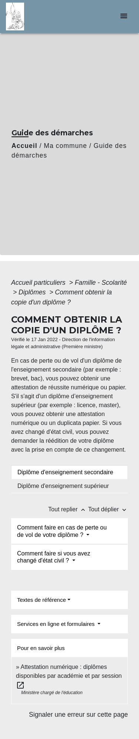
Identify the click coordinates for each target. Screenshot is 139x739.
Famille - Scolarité (101, 282)
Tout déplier (108, 509)
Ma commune (65, 145)
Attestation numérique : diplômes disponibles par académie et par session (69, 676)
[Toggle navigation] (124, 16)
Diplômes (33, 292)
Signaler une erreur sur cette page (78, 714)
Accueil (24, 145)
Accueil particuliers (39, 282)
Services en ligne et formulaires (56, 624)
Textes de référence (41, 600)
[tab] (69, 472)
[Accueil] (34, 16)
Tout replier (68, 509)
